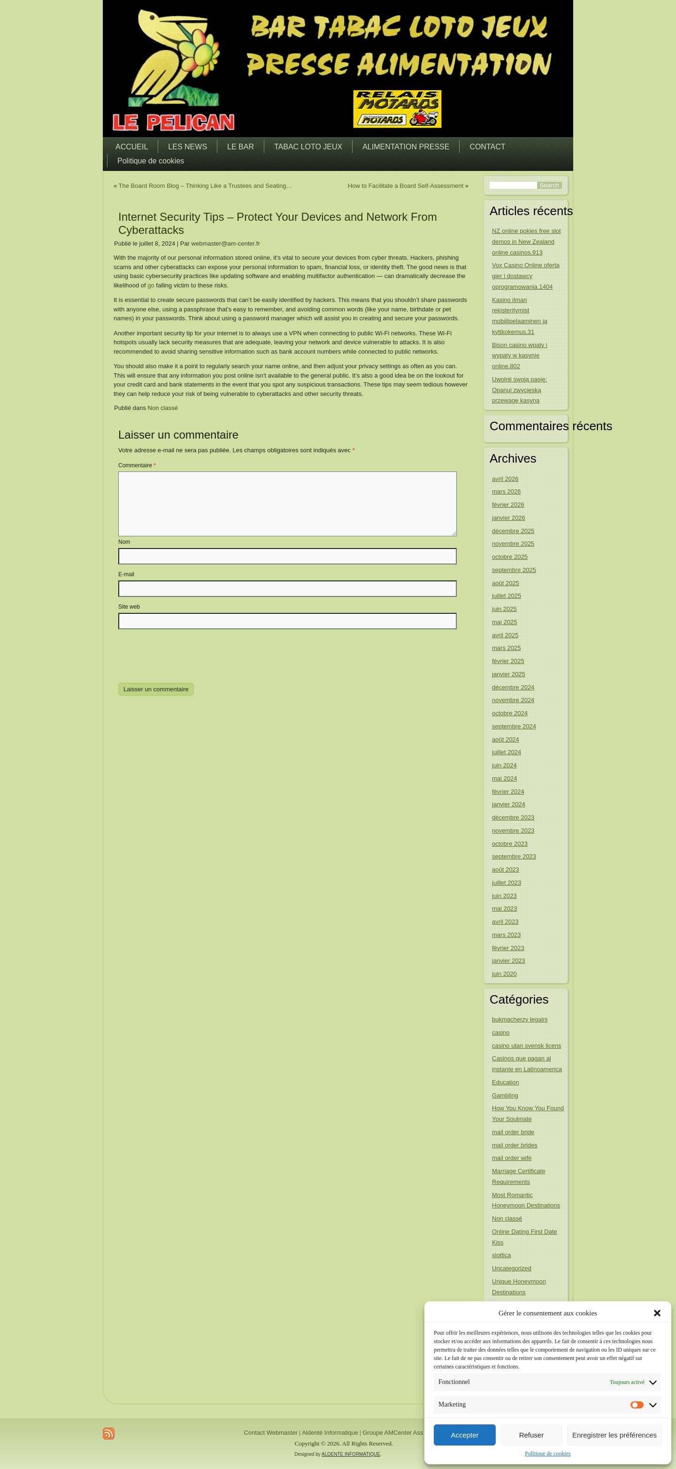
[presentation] (182, 654)
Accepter (464, 1435)
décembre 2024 (513, 687)
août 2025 (505, 583)
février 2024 (508, 791)
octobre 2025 (510, 556)
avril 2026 (505, 478)
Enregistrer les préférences (614, 1435)
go (150, 285)
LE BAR (240, 147)
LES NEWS (187, 147)
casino (501, 1032)
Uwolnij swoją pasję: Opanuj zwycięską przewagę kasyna (519, 390)
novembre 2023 (513, 830)
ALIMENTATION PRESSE (405, 147)
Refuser (531, 1435)
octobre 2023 (510, 843)
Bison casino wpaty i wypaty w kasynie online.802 (519, 355)
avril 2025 (505, 635)
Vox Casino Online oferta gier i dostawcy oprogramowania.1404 (526, 276)
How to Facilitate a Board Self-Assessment (405, 185)
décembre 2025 (513, 530)
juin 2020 (504, 973)
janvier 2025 (508, 674)
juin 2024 (504, 765)
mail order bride (513, 1132)
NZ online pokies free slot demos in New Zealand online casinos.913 (526, 241)
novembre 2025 (513, 543)
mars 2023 (506, 934)
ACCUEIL (131, 147)
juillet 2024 (506, 752)
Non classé (163, 407)
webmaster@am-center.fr (226, 243)
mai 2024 (504, 778)
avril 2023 (505, 921)
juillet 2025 (506, 595)
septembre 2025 (514, 569)
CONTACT (487, 147)
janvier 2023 (508, 960)
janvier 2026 (508, 517)
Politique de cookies (547, 1453)
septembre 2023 (514, 856)
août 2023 (505, 869)
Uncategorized (511, 1268)
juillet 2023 (506, 882)
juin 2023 (504, 895)
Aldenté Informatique (330, 1432)
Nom (124, 542)
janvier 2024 (508, 804)
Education (505, 1082)
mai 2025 (504, 622)
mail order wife (512, 1157)
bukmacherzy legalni (520, 1019)
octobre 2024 (510, 713)
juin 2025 (504, 608)
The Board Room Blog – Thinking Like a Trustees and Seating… (205, 185)
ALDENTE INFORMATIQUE (351, 1454)
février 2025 (508, 661)
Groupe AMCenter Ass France (403, 1432)
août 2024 (505, 739)
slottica (501, 1255)
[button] (657, 1313)
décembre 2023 (513, 817)
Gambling (505, 1095)
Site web (129, 606)
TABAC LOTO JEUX (308, 147)
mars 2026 (506, 491)
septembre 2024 (514, 726)
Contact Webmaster (271, 1432)
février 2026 (508, 504)
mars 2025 (506, 647)
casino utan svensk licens (526, 1045)
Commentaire (137, 465)
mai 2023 (504, 908)
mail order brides (515, 1145)
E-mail (126, 574)
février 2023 (508, 947)
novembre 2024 (513, 700)
